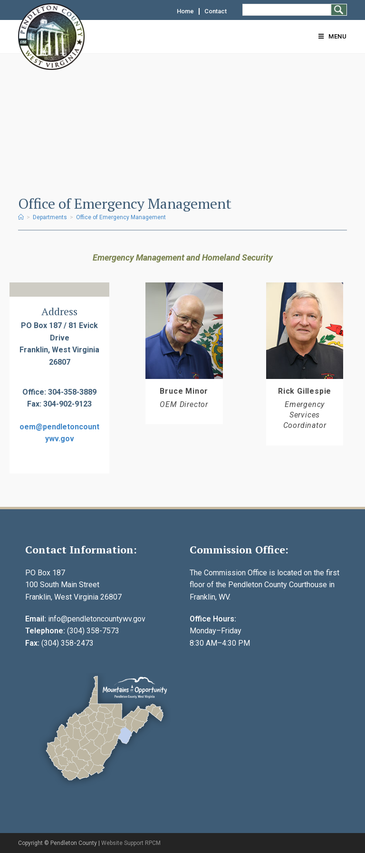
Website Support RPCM (131, 843)
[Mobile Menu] (332, 36)
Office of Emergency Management (121, 217)
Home (185, 11)
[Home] (21, 217)
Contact (215, 11)
